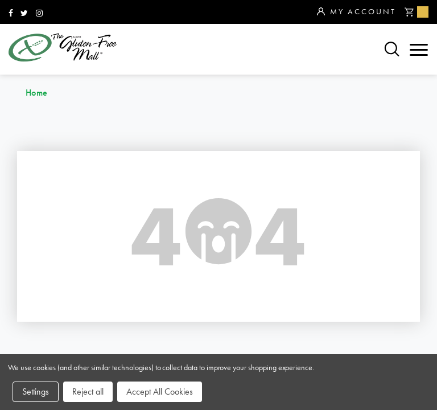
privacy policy (328, 285)
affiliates (175, 285)
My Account (356, 12)
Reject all (88, 391)
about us (174, 266)
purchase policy (54, 285)
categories (40, 266)
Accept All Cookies (159, 391)
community (320, 247)
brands (29, 247)
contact (312, 266)
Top (419, 193)
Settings (35, 391)
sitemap (170, 247)
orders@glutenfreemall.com (282, 169)
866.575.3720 (257, 153)
